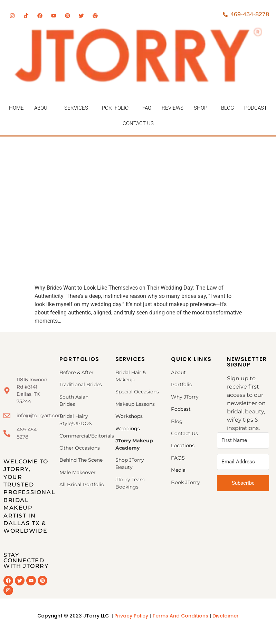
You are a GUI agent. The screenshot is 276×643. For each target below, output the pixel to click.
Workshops (129, 416)
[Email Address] (243, 462)
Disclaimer (225, 615)
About (42, 108)
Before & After (76, 372)
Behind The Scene (81, 460)
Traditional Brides (80, 384)
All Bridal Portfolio (81, 484)
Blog (227, 108)
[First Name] (243, 440)
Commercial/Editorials (86, 436)
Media (178, 470)
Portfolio (115, 108)
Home (16, 108)
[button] (44, 108)
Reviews (172, 108)
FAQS (178, 458)
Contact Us (138, 123)
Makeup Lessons (135, 404)
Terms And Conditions (181, 615)
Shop (200, 108)
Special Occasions (137, 392)
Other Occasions (80, 448)
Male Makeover (77, 472)
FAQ (146, 108)
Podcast (255, 108)
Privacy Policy (131, 615)
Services (76, 108)
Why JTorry (185, 397)
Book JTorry (185, 482)
